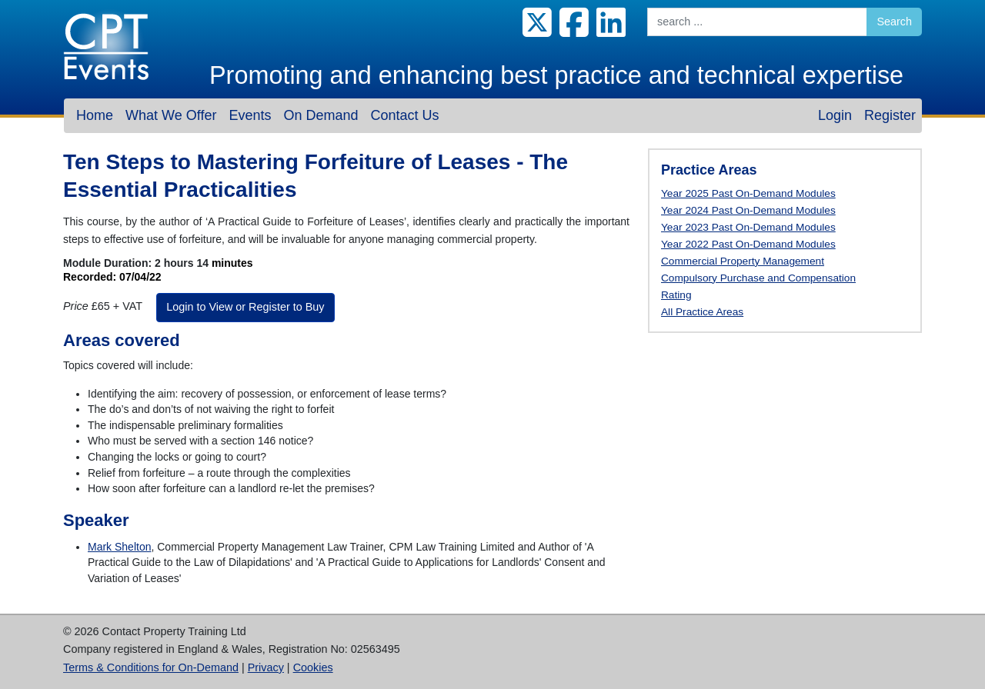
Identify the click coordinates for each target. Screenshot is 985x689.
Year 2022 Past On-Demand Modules (748, 244)
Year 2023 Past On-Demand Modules (748, 227)
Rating (676, 295)
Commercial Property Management (742, 261)
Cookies (313, 667)
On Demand (320, 115)
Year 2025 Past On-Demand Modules (748, 193)
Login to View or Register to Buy (245, 307)
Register (890, 115)
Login (835, 115)
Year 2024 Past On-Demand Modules (748, 210)
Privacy (266, 667)
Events (250, 115)
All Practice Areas (702, 312)
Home (94, 115)
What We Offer (170, 115)
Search (894, 21)
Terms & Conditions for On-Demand (151, 667)
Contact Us (404, 115)
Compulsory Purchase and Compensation (758, 278)
